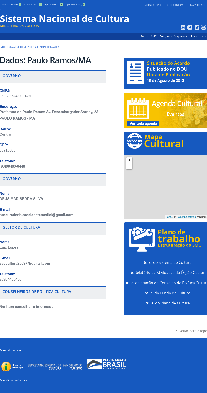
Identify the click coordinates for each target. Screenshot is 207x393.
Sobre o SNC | (150, 36)
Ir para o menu (33, 4)
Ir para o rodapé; (75, 4)
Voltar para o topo (193, 331)
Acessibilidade (153, 4)
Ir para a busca (54, 4)
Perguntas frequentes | (175, 36)
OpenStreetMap (187, 216)
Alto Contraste (176, 4)
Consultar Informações (44, 47)
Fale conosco (198, 36)
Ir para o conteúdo (11, 4)
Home (23, 47)
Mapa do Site (198, 4)
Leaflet (169, 216)
